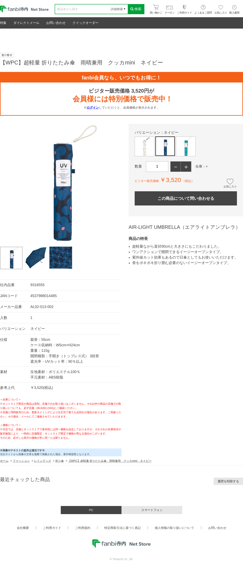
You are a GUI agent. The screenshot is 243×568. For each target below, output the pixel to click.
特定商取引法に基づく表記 (122, 527)
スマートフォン (152, 510)
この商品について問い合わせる (186, 198)
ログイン (93, 107)
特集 (3, 23)
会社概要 (23, 527)
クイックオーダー (85, 23)
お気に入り (230, 186)
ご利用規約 (82, 527)
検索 (135, 9)
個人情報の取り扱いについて (174, 527)
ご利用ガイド (52, 527)
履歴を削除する (228, 481)
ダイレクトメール (26, 23)
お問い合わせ (56, 23)
